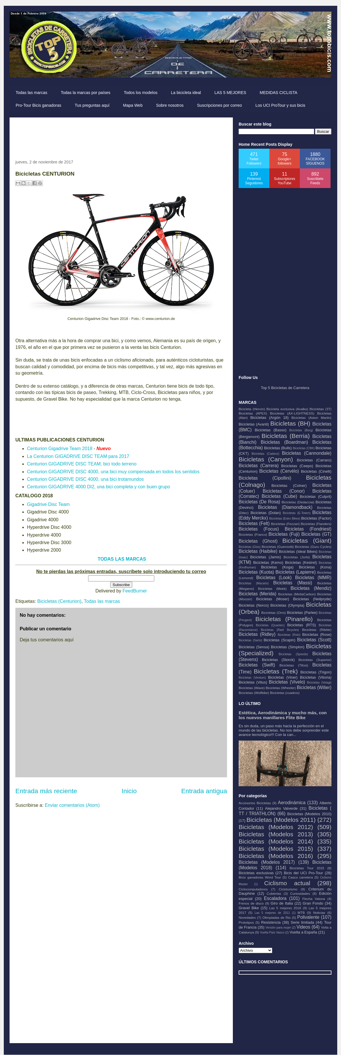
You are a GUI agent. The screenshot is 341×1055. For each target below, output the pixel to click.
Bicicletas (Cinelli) (316, 471)
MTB (301, 912)
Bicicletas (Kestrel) (301, 562)
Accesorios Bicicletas (255, 803)
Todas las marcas (31, 92)
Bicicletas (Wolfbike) (254, 693)
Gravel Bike (249, 908)
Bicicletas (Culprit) (315, 496)
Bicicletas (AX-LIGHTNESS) (292, 413)
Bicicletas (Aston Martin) (311, 417)
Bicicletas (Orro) (273, 612)
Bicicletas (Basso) (270, 430)
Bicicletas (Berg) (301, 430)
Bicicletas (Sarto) (250, 640)
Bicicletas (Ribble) (316, 629)
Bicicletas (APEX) (253, 413)
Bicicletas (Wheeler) (281, 688)
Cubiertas (274, 893)
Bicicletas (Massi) (292, 582)
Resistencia (271, 922)
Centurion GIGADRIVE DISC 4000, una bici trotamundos (85, 479)
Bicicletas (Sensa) (254, 647)
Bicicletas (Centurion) (59, 601)
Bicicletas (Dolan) (266, 513)
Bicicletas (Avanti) (254, 424)
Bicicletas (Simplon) (287, 647)
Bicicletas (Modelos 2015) (276, 848)
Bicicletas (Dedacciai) (298, 502)
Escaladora (275, 898)
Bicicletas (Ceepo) (297, 466)
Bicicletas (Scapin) (279, 640)
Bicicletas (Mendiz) (311, 588)
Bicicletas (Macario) (254, 583)
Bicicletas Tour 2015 (307, 868)
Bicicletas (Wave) (252, 688)
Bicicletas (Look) (274, 577)
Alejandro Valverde (281, 808)
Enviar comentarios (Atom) (72, 805)
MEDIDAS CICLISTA (279, 92)
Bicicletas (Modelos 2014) (276, 841)
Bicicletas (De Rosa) (259, 501)
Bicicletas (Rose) (316, 634)
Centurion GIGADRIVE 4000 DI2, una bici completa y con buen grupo (98, 486)
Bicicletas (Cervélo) (279, 471)
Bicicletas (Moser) (272, 599)
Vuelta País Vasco (272, 932)
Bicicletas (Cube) (279, 496)
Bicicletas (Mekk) (272, 588)
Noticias (319, 912)
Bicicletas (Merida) (257, 593)
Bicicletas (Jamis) (265, 557)
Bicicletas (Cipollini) (265, 478)
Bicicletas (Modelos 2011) (281, 819)
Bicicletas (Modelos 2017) (267, 862)
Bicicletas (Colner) (288, 485)
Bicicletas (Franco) (253, 534)
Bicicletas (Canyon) (266, 459)
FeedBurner (134, 590)
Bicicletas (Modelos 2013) (276, 834)
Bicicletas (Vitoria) (315, 677)
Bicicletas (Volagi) (319, 682)
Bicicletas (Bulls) (278, 448)
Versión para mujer (278, 927)
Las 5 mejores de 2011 (272, 912)
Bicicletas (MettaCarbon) (297, 594)
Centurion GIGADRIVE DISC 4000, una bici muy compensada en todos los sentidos (113, 471)
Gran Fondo (313, 903)
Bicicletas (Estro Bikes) (284, 518)
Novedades (247, 917)
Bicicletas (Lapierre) (295, 572)
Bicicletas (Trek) (276, 671)
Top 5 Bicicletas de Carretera (285, 388)
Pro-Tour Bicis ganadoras (38, 105)
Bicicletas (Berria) (286, 435)
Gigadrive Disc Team (48, 504)
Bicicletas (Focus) (259, 528)
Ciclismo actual (287, 883)
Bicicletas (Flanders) (316, 524)
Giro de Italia (282, 903)
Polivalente (308, 917)
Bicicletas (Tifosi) (294, 665)
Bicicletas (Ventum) (252, 677)
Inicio (129, 791)
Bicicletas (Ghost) (258, 541)
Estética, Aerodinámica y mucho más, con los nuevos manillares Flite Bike (283, 715)
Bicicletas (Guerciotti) (278, 546)
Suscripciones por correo (219, 105)
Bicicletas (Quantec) (270, 625)
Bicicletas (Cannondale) (306, 453)
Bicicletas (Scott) (314, 639)
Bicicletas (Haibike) (258, 551)
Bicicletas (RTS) (301, 625)
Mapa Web (132, 105)
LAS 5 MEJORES (230, 92)
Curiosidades (300, 893)
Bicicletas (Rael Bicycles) (280, 629)
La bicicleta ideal (186, 92)
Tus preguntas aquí (92, 105)
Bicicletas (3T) (320, 409)
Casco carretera (300, 877)
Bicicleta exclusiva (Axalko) (287, 409)
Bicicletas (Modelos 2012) (276, 827)
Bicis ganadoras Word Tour (260, 877)
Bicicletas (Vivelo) (287, 682)
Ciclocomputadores (253, 889)
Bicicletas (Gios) (250, 546)
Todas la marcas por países (85, 92)
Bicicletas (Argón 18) (269, 417)
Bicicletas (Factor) (316, 518)
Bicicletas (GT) (316, 534)
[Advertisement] (120, 136)
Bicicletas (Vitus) (253, 682)
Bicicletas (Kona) (315, 567)
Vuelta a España (303, 932)
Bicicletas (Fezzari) (285, 524)
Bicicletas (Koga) (277, 567)
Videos (303, 927)
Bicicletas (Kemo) (268, 562)
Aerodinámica (291, 802)
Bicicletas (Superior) (314, 660)
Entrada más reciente (46, 791)
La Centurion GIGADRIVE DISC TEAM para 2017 (78, 456)
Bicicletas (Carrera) (259, 465)
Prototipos (246, 922)
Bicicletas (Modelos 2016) (276, 856)
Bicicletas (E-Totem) (297, 513)
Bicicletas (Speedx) (293, 654)
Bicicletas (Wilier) (314, 687)
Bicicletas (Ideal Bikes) (298, 551)
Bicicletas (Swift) (257, 664)
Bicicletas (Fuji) (284, 534)
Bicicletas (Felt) (254, 523)
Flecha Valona (313, 899)
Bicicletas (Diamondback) (285, 507)
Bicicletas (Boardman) (284, 442)
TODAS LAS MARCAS (122, 559)
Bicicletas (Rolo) (289, 634)
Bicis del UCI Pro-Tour (303, 873)
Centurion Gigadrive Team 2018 (59, 448)
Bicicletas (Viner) (283, 677)
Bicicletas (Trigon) (315, 672)
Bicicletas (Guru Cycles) (313, 546)
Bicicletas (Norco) (254, 605)
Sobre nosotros (170, 105)
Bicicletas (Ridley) (257, 634)
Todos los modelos (140, 92)
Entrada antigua (204, 791)
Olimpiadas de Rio (276, 917)
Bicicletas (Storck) (278, 660)
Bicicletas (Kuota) (256, 572)
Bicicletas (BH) (290, 423)
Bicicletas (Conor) (284, 491)
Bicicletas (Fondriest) (308, 528)
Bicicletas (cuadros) (285, 693)
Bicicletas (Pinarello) (284, 619)
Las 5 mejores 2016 (285, 908)
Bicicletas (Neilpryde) (312, 599)
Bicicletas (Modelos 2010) (309, 814)
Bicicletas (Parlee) (302, 612)
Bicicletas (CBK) (304, 448)
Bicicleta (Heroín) (252, 409)
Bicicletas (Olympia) (287, 605)
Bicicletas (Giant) (306, 540)
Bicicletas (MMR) (313, 577)
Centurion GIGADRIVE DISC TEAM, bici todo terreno (82, 463)
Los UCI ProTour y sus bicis (280, 105)
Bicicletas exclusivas (256, 873)
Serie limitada (302, 922)
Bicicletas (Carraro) (314, 460)
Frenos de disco (251, 903)
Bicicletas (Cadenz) (265, 453)
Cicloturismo (288, 889)
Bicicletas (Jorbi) (297, 557)
